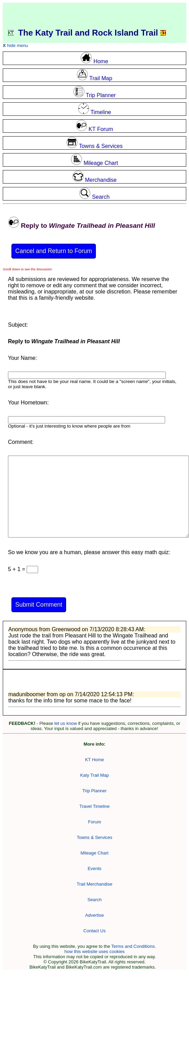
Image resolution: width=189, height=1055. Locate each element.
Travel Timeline (94, 806)
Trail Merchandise (94, 884)
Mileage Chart (95, 853)
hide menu (15, 45)
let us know (65, 723)
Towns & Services (94, 837)
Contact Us (94, 930)
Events (94, 868)
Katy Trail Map (94, 775)
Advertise (94, 915)
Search (94, 899)
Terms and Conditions (133, 946)
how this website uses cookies (94, 951)
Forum (94, 821)
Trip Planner (94, 790)
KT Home (94, 759)
